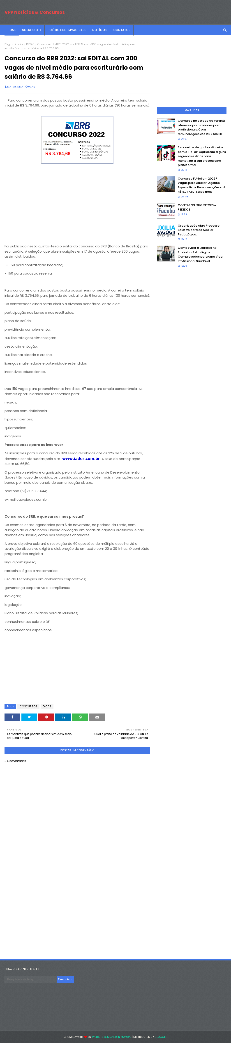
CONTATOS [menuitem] (121, 30)
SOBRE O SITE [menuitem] (32, 30)
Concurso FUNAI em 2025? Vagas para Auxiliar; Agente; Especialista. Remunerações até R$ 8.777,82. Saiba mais (201, 185)
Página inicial (14, 44)
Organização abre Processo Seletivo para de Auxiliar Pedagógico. (198, 230)
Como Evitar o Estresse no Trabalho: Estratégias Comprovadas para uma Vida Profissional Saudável (200, 254)
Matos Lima (15, 86)
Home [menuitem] (11, 30)
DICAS (30, 44)
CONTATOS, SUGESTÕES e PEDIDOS (197, 207)
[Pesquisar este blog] (31, 979)
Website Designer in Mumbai (111, 1037)
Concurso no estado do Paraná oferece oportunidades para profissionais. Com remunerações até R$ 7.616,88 (201, 127)
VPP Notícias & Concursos (35, 12)
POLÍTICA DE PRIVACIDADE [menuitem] (67, 30)
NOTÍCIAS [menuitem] (99, 30)
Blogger (161, 1037)
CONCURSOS (28, 706)
